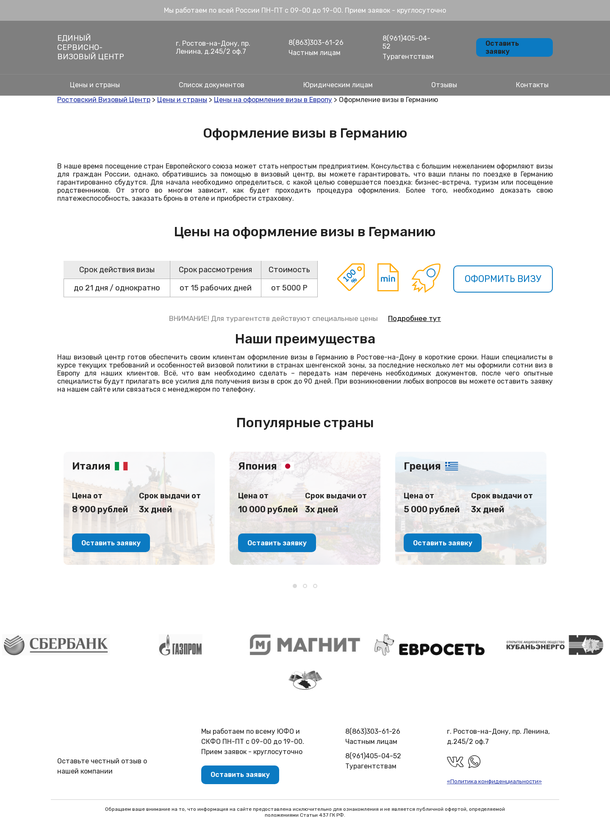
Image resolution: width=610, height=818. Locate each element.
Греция (422, 466)
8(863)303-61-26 (316, 43)
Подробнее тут (414, 318)
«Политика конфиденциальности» (494, 781)
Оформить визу (502, 279)
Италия (91, 466)
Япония (257, 466)
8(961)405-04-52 (406, 42)
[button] (295, 586)
